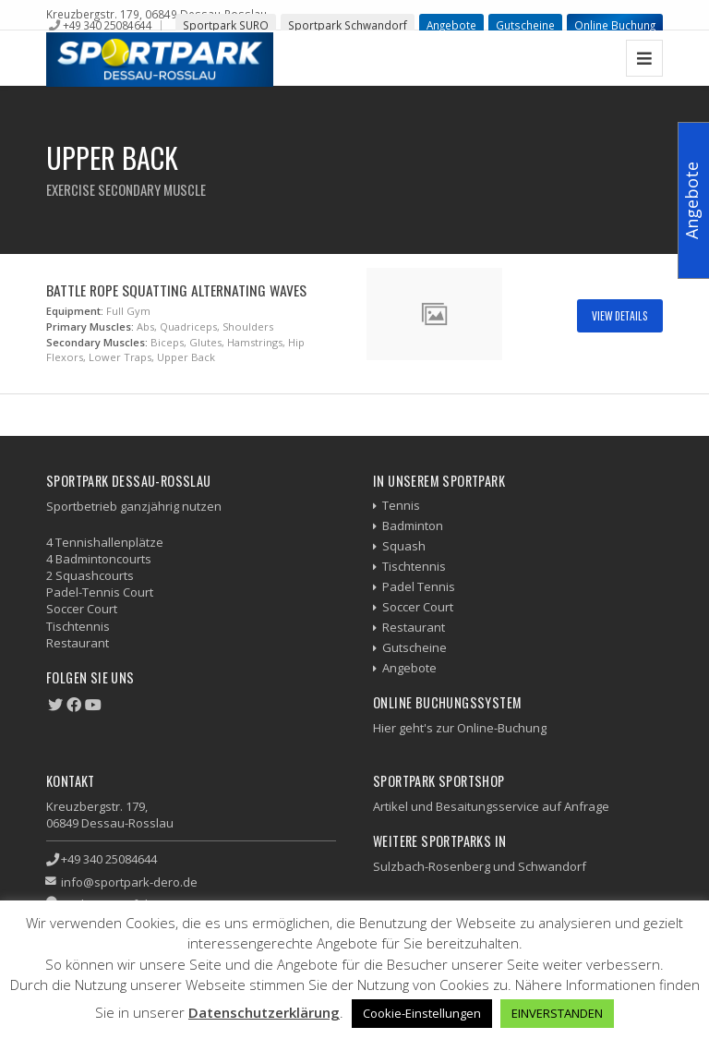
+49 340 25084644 (107, 25)
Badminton (412, 525)
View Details (620, 315)
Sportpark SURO (226, 25)
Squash (404, 546)
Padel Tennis (418, 586)
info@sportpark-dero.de (129, 882)
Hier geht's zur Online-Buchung (460, 727)
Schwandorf (552, 866)
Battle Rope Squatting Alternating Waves (176, 290)
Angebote (451, 25)
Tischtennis (414, 566)
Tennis (401, 505)
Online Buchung (614, 25)
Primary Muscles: (90, 326)
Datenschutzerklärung (264, 1012)
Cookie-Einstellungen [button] (422, 1013)
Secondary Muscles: (97, 342)
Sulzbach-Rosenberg (431, 866)
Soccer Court (417, 606)
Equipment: (74, 311)
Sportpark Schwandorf (347, 25)
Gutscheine (525, 25)
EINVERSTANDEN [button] (557, 1013)
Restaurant (413, 627)
